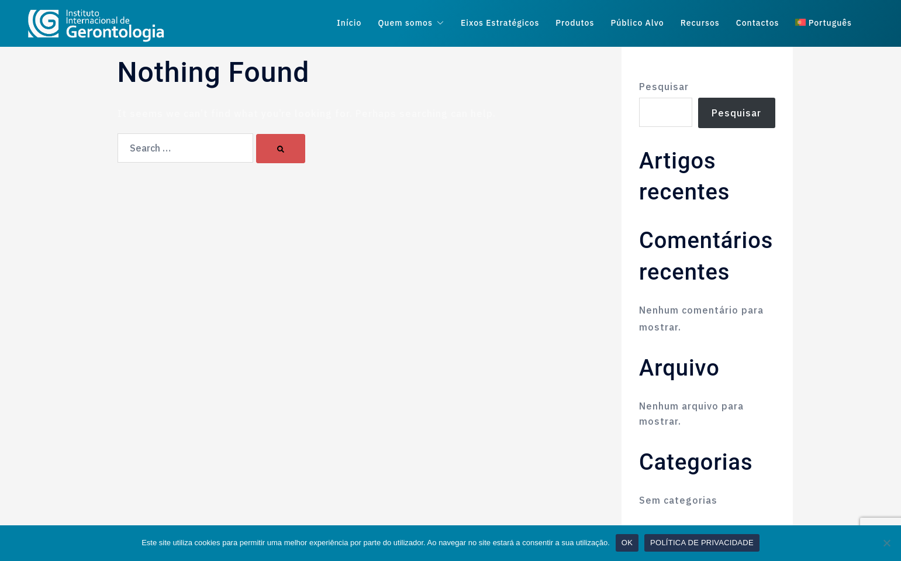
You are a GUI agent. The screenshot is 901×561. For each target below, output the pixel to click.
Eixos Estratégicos (500, 23)
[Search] (280, 148)
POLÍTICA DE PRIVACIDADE (702, 542)
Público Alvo (637, 23)
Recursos (700, 23)
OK (627, 542)
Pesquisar (664, 86)
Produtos (574, 23)
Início (349, 23)
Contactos (757, 23)
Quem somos (405, 23)
